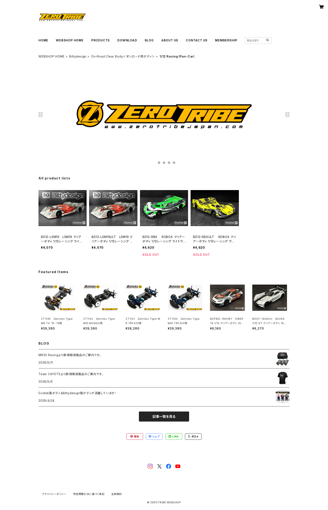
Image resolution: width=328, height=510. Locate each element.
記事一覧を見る (164, 416)
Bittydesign (77, 56)
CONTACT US (197, 40)
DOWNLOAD (127, 40)
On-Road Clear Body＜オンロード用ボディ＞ (123, 56)
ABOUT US (169, 40)
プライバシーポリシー (54, 494)
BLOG (149, 40)
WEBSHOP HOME (70, 40)
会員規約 (116, 494)
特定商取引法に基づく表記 (89, 494)
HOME (43, 40)
